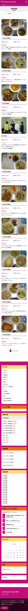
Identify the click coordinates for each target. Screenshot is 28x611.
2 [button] (12, 351)
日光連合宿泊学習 (7, 398)
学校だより (6, 384)
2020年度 (5, 485)
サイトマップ (5, 594)
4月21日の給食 (9, 532)
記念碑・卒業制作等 (8, 400)
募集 (5, 382)
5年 (6, 437)
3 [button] (14, 351)
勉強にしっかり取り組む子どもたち (13, 520)
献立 (5, 396)
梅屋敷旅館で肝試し (10, 524)
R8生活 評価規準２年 (10, 421)
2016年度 (5, 492)
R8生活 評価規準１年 (10, 423)
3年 (6, 442)
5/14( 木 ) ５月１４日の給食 (7, 452)
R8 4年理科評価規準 (9, 430)
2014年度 (5, 496)
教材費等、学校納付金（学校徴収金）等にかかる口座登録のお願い (15, 516)
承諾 (4, 608)
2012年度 (5, 499)
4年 (6, 440)
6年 (6, 435)
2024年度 (5, 478)
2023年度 (5, 480)
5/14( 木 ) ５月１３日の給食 (7, 456)
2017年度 (5, 491)
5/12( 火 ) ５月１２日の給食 (7, 459)
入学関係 (5, 391)
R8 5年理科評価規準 (9, 428)
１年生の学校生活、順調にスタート (12, 528)
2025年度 (5, 477)
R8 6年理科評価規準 (9, 426)
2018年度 (5, 489)
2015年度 (5, 494)
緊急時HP (6, 377)
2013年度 (5, 498)
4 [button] (16, 351)
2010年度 (5, 503)
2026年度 (5, 475)
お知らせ (5, 370)
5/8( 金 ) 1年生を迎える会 (7, 465)
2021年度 (5, 484)
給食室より (6, 375)
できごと (5, 372)
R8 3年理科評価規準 (9, 433)
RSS (6, 577)
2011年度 (5, 501)
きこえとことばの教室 (7, 148)
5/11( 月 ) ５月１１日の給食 (7, 462)
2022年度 (5, 482)
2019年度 (5, 487)
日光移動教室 (6, 393)
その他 (5, 379)
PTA (4, 389)
